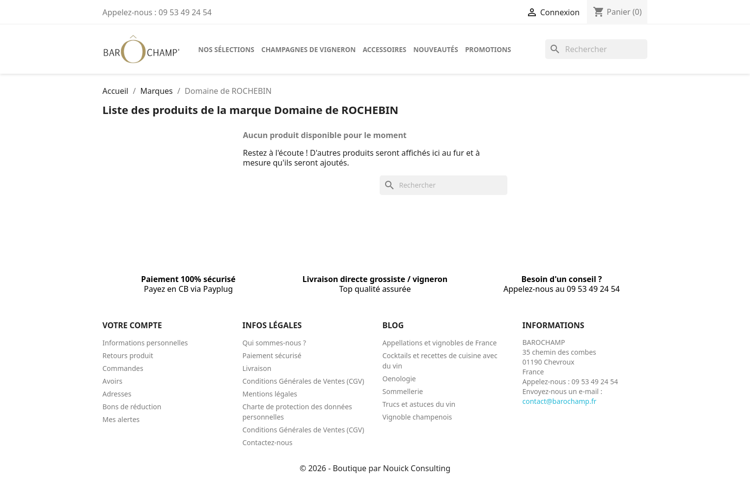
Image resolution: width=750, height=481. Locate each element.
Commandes (123, 368)
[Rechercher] (596, 49)
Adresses (117, 393)
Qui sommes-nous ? (274, 342)
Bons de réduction (132, 406)
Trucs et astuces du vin (419, 404)
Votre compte (132, 325)
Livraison (257, 368)
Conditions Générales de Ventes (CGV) (303, 381)
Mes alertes (121, 419)
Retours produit (128, 355)
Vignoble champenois (417, 417)
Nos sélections (226, 49)
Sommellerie (403, 391)
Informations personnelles (145, 342)
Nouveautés (436, 49)
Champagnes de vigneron (308, 49)
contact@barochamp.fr (560, 401)
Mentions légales (270, 393)
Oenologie (399, 378)
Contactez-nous (268, 442)
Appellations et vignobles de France (440, 342)
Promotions (488, 49)
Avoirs (113, 381)
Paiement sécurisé (272, 355)
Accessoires (384, 49)
